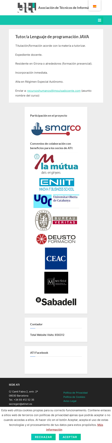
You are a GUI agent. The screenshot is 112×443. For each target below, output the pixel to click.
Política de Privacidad (75, 392)
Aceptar (70, 437)
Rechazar (43, 437)
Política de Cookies (74, 397)
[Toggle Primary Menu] (99, 20)
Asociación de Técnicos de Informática (66, 8)
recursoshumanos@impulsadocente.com (54, 90)
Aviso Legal (69, 401)
